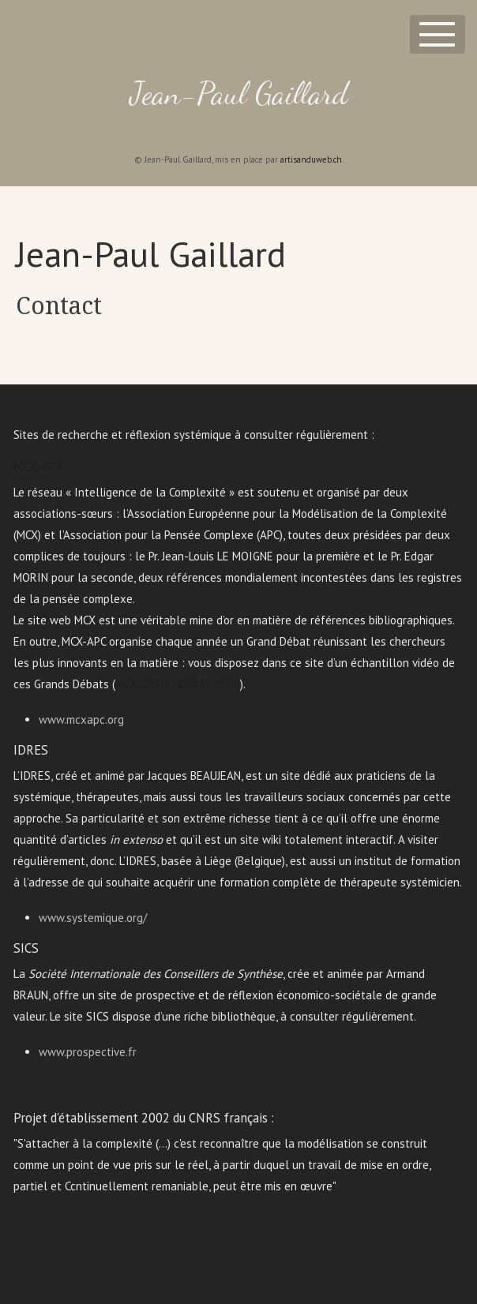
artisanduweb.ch (311, 159)
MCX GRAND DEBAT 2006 (177, 683)
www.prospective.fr (88, 1051)
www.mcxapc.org (81, 719)
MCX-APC (39, 466)
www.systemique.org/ (93, 917)
